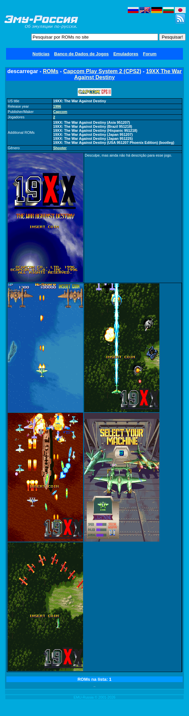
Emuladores (125, 53)
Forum (149, 53)
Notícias (41, 53)
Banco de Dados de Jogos (81, 53)
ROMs (50, 71)
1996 (57, 106)
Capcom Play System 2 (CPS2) (102, 71)
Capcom (60, 112)
